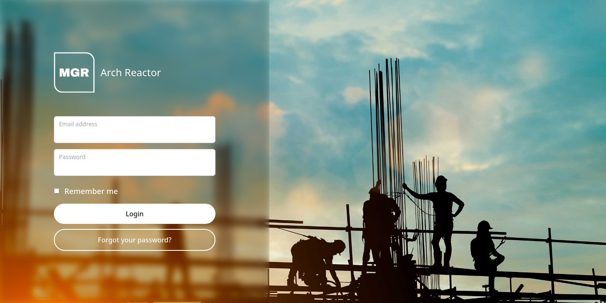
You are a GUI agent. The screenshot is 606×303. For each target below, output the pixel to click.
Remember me (91, 191)
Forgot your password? (135, 240)
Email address (78, 124)
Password (72, 157)
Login (135, 213)
